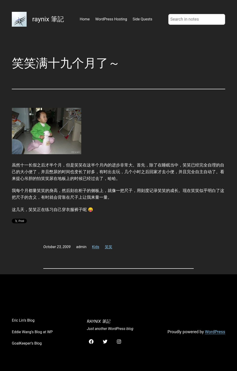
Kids (95, 247)
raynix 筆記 (48, 19)
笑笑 (108, 247)
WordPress (215, 331)
